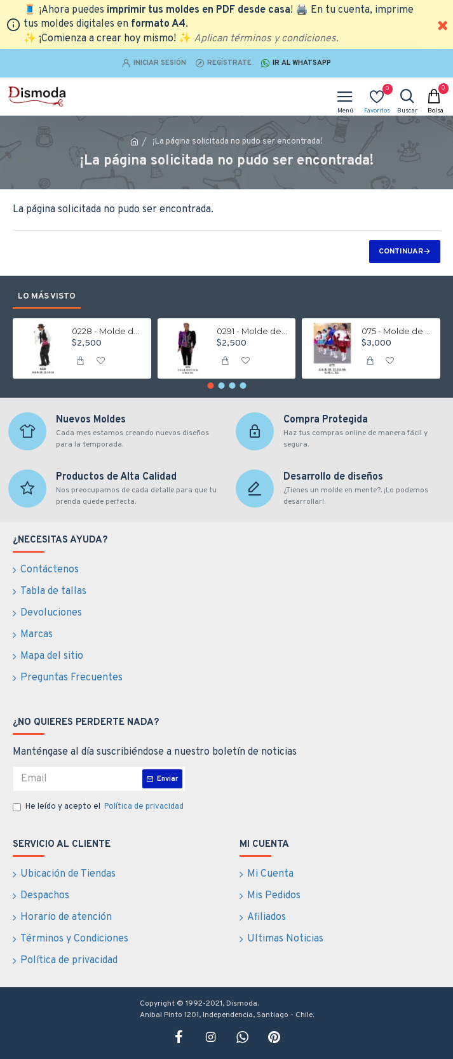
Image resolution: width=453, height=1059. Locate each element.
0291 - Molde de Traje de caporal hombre (252, 331)
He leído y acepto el (99, 807)
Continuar (401, 251)
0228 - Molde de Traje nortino (107, 331)
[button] (210, 385)
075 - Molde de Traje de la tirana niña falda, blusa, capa (397, 331)
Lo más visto (47, 297)
